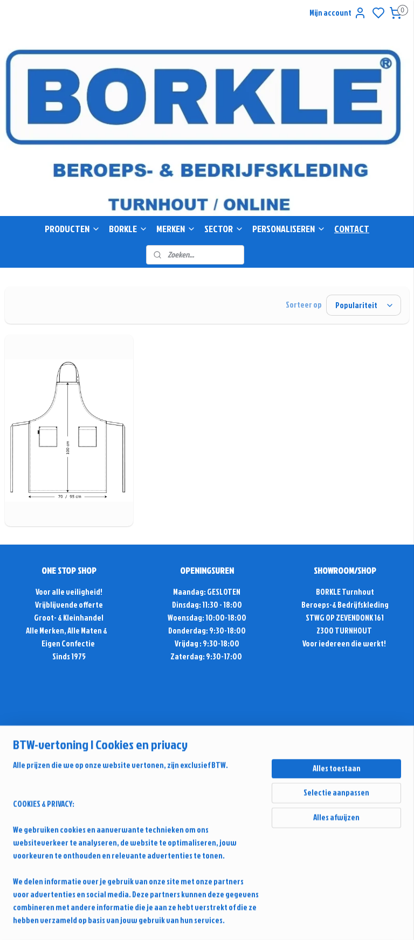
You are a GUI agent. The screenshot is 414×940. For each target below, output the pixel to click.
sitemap (303, 875)
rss (321, 875)
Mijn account (338, 12)
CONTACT (351, 228)
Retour (69, 829)
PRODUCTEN (72, 228)
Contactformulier (207, 790)
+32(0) (187, 777)
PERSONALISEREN (289, 228)
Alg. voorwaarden (68, 816)
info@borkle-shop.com (207, 751)
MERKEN (176, 228)
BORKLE (128, 228)
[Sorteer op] (364, 305)
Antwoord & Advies (74, 764)
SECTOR (224, 228)
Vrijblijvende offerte (69, 604)
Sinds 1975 (69, 656)
